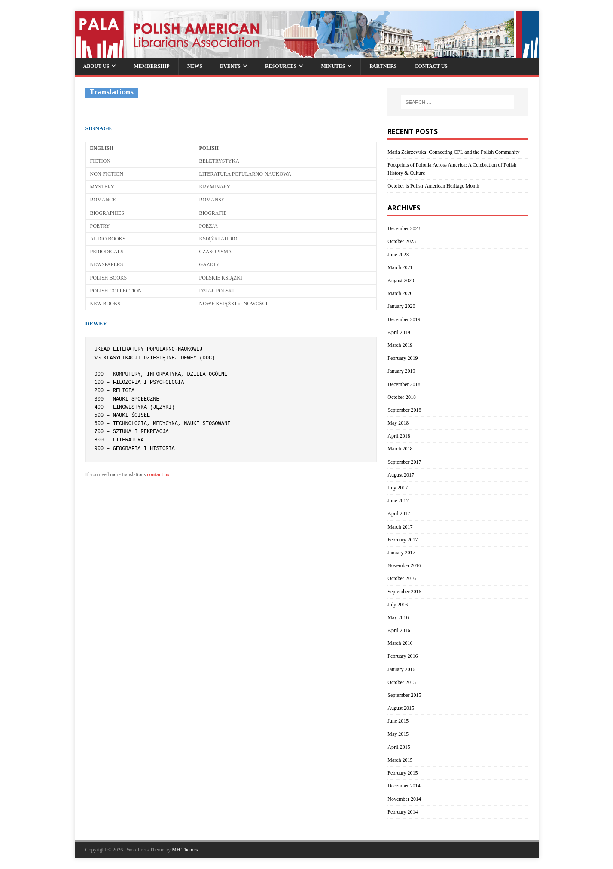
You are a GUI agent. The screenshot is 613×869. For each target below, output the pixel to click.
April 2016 (398, 630)
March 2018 (399, 449)
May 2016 (398, 617)
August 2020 (400, 280)
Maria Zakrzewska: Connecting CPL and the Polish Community (453, 152)
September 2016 (404, 592)
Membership (151, 66)
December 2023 (403, 228)
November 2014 (404, 799)
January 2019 (401, 371)
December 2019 (403, 319)
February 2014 (402, 812)
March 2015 (399, 760)
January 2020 (401, 306)
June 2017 (398, 501)
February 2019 (402, 358)
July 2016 (397, 605)
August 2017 (400, 475)
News (194, 66)
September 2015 (404, 695)
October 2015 (401, 682)
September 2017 (404, 462)
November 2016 (404, 565)
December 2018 (403, 384)
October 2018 (401, 397)
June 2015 (398, 721)
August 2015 (400, 708)
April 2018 (398, 436)
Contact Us (431, 66)
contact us (158, 474)
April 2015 (398, 747)
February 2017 (402, 540)
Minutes (333, 66)
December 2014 (403, 786)
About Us (96, 66)
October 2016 (401, 578)
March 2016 (399, 643)
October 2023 (401, 241)
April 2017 (398, 513)
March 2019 (399, 345)
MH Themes (185, 850)
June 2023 (398, 255)
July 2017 (397, 488)
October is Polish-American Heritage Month (433, 186)
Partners (382, 66)
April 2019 (398, 332)
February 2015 (402, 773)
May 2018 (398, 423)
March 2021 (399, 267)
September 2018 (404, 410)
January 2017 (401, 553)
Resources (280, 66)
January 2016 (401, 669)
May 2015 (398, 734)
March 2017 (399, 527)
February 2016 (402, 656)
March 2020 (399, 293)
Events (230, 66)
